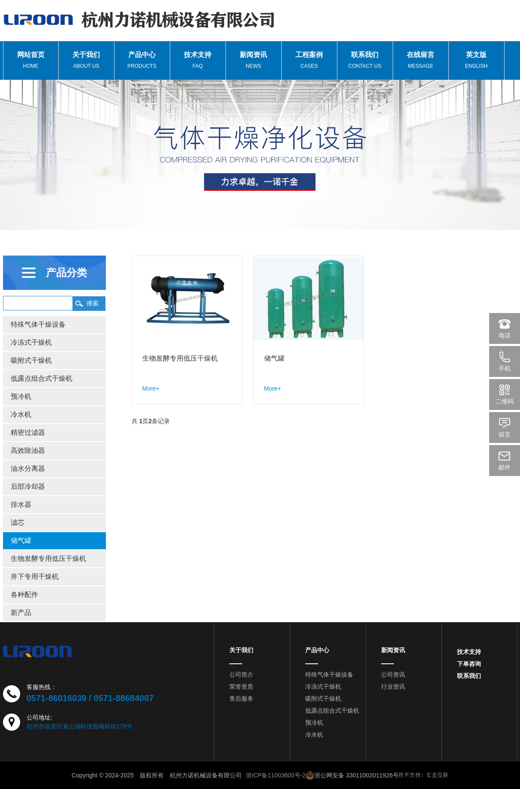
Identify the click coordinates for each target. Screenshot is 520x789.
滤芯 (17, 522)
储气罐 (21, 540)
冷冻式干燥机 (31, 342)
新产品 (21, 612)
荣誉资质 (241, 686)
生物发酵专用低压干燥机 (48, 558)
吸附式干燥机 (31, 360)
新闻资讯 (393, 650)
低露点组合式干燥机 (41, 378)
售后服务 (241, 698)
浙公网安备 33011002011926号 (352, 775)
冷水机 (21, 414)
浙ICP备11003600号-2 (276, 775)
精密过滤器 (28, 432)
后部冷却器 (28, 486)
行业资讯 (393, 686)
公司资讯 (393, 674)
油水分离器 (28, 468)
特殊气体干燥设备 (38, 324)
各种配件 (24, 594)
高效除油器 (28, 450)
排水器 (21, 504)
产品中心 (317, 650)
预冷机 (21, 396)
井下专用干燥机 (35, 576)
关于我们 (241, 650)
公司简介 (241, 674)
